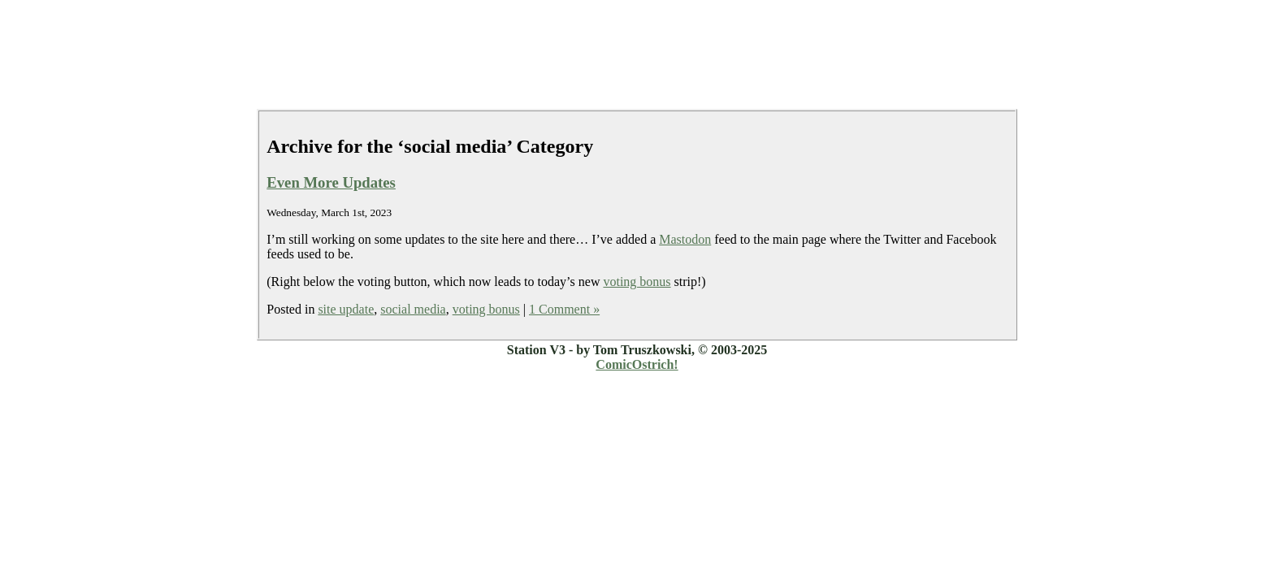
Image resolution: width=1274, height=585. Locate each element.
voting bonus (636, 281)
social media (412, 309)
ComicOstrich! (637, 364)
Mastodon (685, 239)
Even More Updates (331, 182)
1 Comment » (564, 309)
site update (346, 309)
